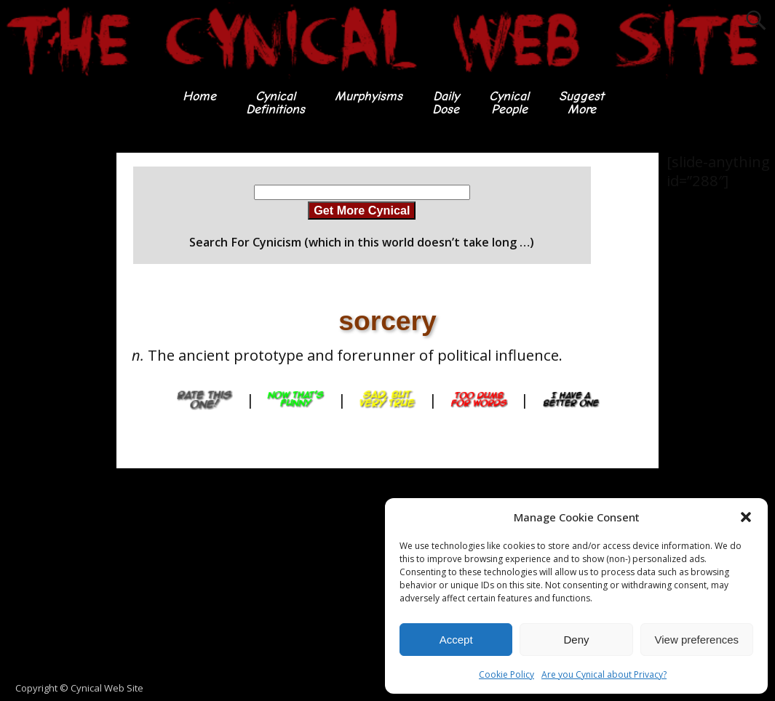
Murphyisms (368, 96)
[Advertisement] (58, 371)
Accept (456, 639)
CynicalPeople (509, 103)
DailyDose (445, 103)
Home (199, 96)
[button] (746, 517)
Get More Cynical (362, 210)
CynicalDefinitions (275, 103)
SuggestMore (581, 103)
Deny (576, 639)
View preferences (697, 639)
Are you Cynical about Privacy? (604, 674)
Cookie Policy (506, 674)
